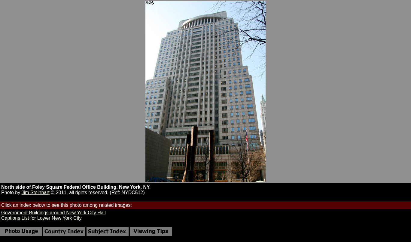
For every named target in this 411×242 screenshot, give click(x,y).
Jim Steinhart (36, 192)
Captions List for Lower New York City (41, 218)
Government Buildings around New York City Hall (53, 212)
